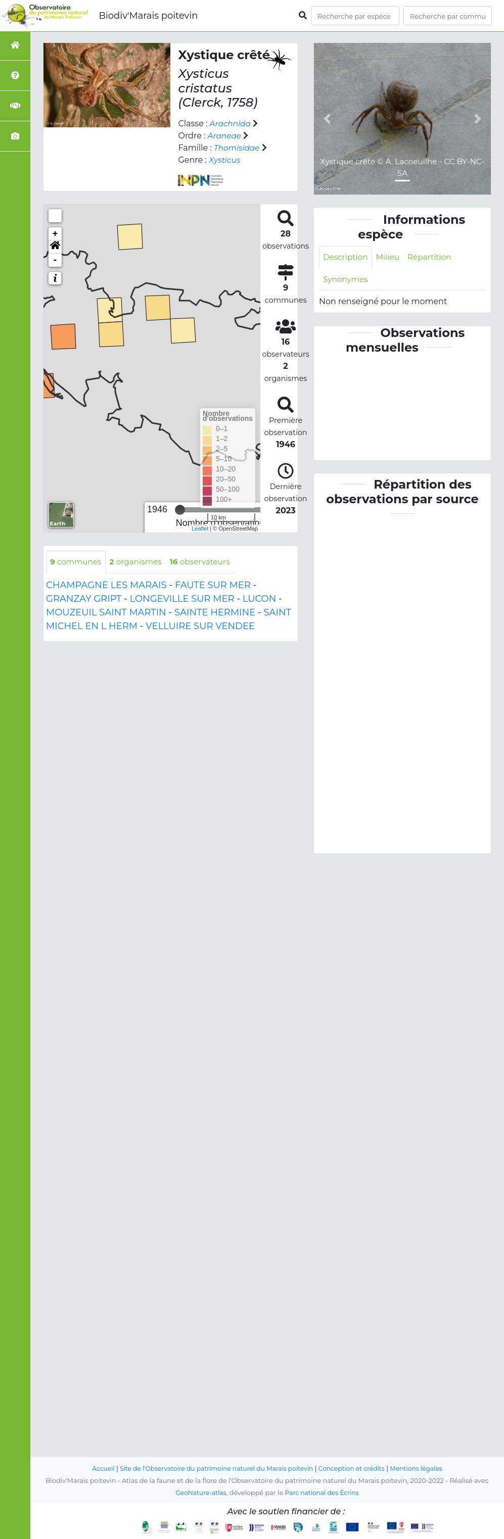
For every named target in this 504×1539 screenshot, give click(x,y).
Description (346, 257)
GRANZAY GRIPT (83, 599)
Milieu (390, 257)
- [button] (55, 260)
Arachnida (231, 123)
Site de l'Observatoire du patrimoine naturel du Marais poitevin (214, 1468)
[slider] (180, 510)
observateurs (206, 562)
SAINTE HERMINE (214, 612)
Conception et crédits (355, 1468)
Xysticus (225, 160)
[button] (55, 247)
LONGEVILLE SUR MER (182, 599)
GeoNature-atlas (199, 1493)
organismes (139, 562)
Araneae (225, 135)
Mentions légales (422, 1468)
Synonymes (346, 280)
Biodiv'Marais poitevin (148, 15)
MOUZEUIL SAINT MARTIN (106, 612)
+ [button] (55, 234)
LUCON (260, 599)
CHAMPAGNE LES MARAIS (106, 585)
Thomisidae (238, 148)
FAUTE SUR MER (213, 585)
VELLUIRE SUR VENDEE (200, 626)
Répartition (433, 257)
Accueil (96, 1468)
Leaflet (200, 528)
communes (77, 562)
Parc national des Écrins (323, 1493)
